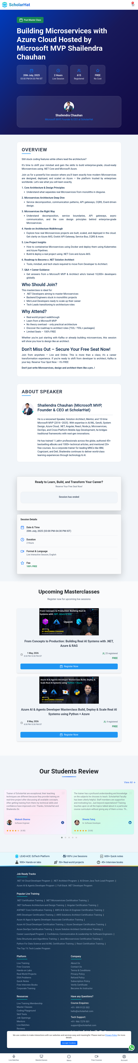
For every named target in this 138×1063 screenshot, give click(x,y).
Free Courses (23, 966)
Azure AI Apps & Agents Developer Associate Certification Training (50, 919)
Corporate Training (26, 988)
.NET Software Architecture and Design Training (40, 905)
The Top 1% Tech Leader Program (33, 948)
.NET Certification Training (30, 900)
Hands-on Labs (24, 970)
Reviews (21, 1028)
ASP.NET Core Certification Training (34, 910)
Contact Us (76, 966)
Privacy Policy (78, 974)
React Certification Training (90, 943)
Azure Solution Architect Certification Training (78, 929)
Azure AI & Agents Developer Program (36, 885)
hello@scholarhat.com (82, 1011)
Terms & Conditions (81, 970)
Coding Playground (26, 1010)
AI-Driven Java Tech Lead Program (97, 880)
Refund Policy (78, 977)
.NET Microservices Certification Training (66, 900)
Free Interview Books (27, 984)
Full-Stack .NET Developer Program (75, 885)
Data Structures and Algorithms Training (37, 939)
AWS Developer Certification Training (35, 915)
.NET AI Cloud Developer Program (33, 880)
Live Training (23, 963)
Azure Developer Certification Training (85, 924)
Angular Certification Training (81, 905)
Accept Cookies (69, 1043)
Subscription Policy (80, 981)
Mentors (21, 1021)
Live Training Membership (29, 1003)
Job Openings (24, 1017)
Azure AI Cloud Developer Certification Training (40, 924)
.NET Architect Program (65, 880)
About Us (75, 963)
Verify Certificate (79, 984)
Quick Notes (23, 981)
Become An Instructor (82, 988)
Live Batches (23, 1025)
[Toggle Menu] (69, 1056)
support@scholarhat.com (83, 1025)
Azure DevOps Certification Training (34, 929)
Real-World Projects (26, 974)
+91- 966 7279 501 (80, 1021)
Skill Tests (22, 1014)
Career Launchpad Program (30, 934)
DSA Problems (24, 977)
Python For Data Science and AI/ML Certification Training (45, 943)
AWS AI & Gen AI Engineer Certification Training (78, 910)
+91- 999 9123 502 (80, 1007)
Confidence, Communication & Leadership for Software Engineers (79, 934)
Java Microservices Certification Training (80, 939)
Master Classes (24, 1007)
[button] (62, 837)
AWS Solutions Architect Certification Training (79, 915)
